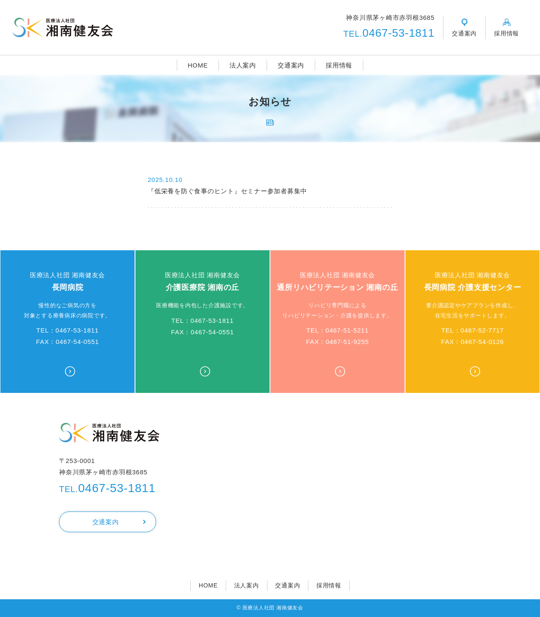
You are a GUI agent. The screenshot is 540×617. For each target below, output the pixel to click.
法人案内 (243, 65)
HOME (198, 65)
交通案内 (291, 65)
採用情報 (339, 65)
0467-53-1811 (389, 33)
